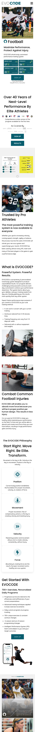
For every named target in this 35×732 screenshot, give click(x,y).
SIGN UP (17, 78)
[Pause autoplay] (17, 176)
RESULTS (17, 143)
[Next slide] (29, 166)
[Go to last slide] (5, 166)
